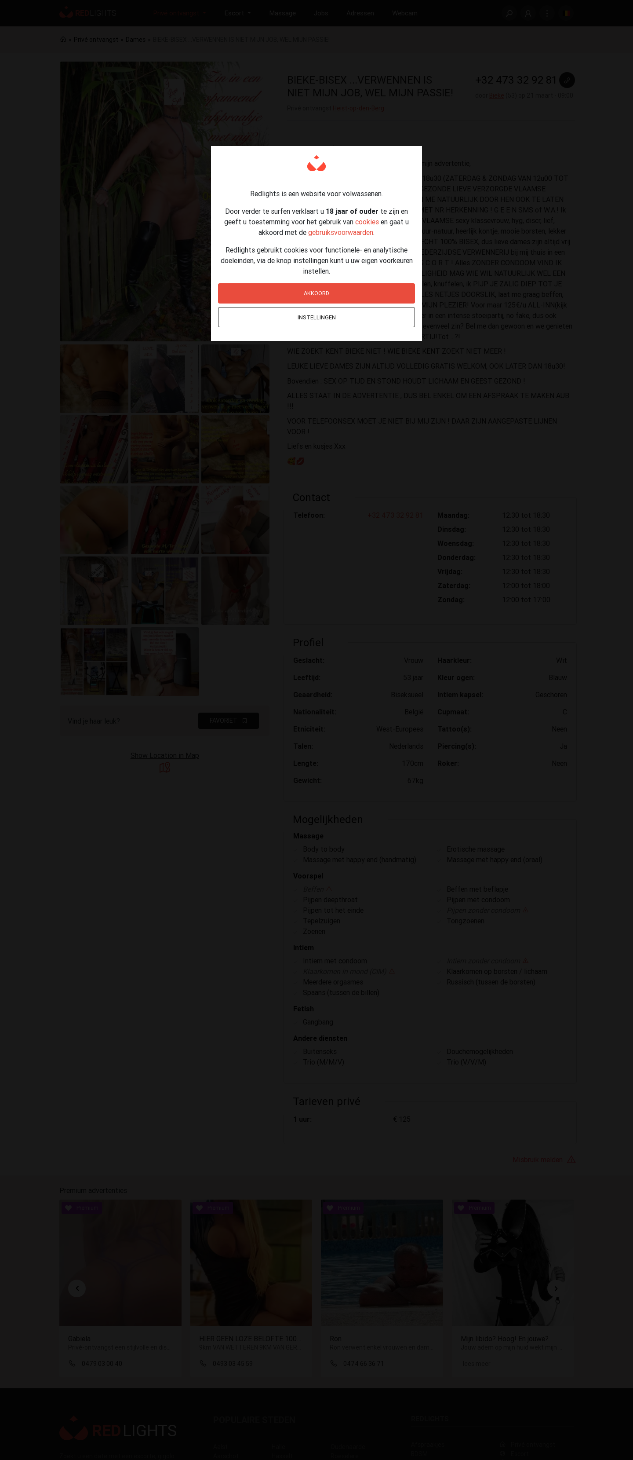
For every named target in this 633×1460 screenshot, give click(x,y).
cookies (367, 221)
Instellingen (317, 317)
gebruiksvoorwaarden (340, 232)
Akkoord (316, 293)
